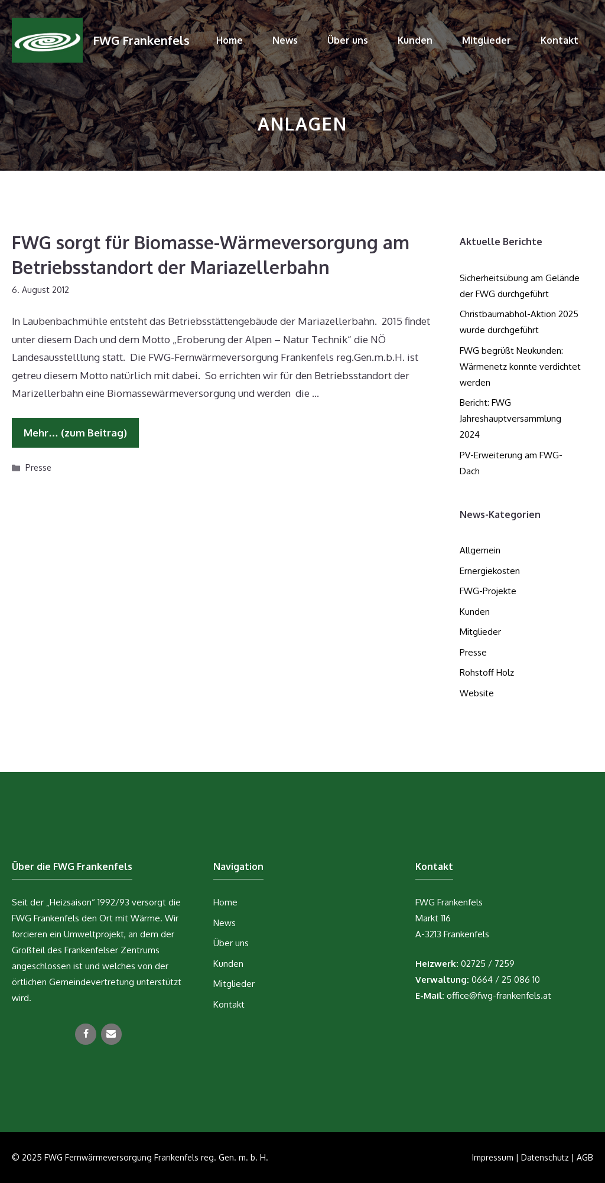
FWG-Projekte (488, 591)
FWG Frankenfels (141, 40)
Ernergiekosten (490, 570)
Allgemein (480, 550)
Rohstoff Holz (487, 672)
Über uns (347, 40)
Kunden (415, 40)
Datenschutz (545, 1157)
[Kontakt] (111, 1034)
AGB (585, 1157)
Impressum (492, 1157)
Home (229, 40)
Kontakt (559, 40)
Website (477, 693)
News (285, 40)
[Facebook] (85, 1034)
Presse (38, 467)
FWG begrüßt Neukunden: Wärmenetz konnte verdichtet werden (520, 366)
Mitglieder (486, 40)
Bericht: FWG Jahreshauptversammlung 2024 (510, 418)
